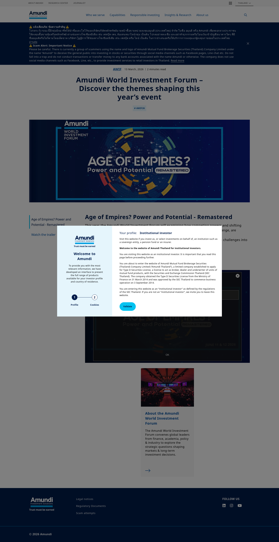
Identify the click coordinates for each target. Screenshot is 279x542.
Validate (127, 306)
